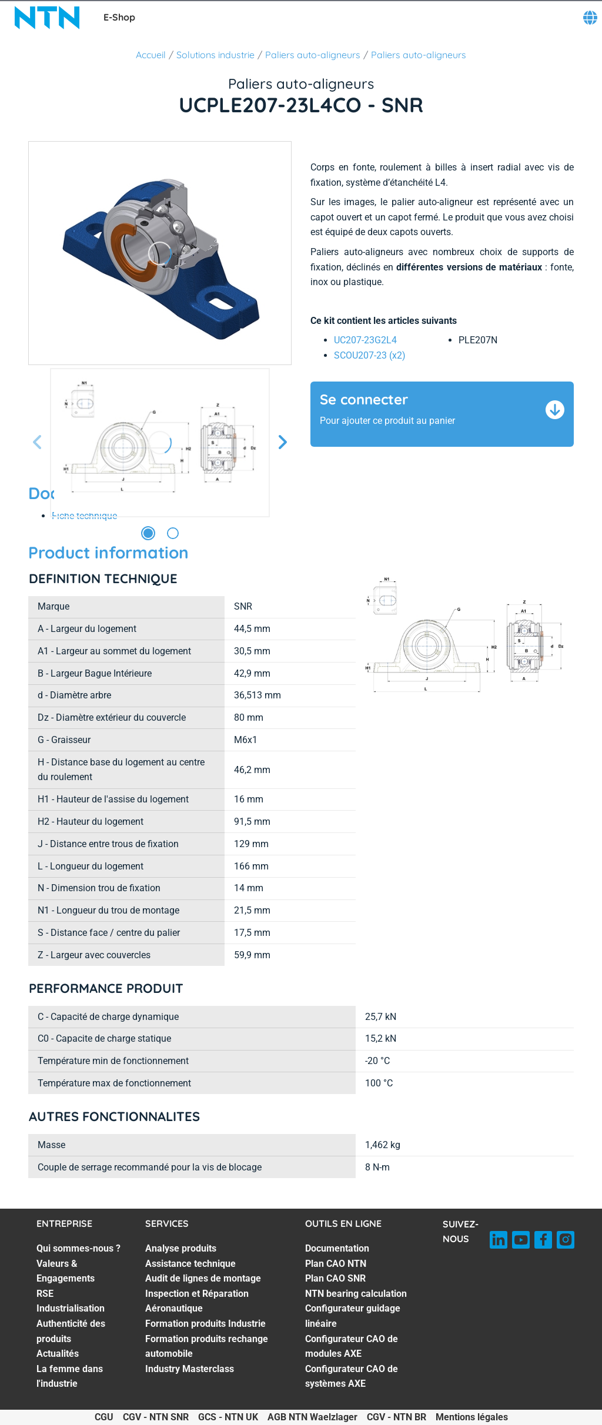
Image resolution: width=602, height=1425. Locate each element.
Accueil (151, 55)
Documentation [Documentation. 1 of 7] (337, 1248)
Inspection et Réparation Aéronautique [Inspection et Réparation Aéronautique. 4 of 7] (197, 1301)
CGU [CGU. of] (104, 1417)
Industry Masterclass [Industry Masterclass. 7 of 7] (189, 1368)
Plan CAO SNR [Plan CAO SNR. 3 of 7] (335, 1278)
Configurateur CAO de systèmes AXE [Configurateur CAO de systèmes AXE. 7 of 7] (351, 1376)
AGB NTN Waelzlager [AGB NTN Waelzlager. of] (312, 1417)
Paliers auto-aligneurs (312, 55)
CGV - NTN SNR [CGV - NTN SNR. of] (156, 1417)
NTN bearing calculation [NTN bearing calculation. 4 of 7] (356, 1293)
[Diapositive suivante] (282, 443)
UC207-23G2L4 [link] (365, 340)
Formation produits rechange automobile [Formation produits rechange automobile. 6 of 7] (206, 1346)
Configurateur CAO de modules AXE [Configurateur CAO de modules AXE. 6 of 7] (351, 1346)
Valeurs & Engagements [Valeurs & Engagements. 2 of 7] (65, 1271)
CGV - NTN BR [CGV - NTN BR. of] (396, 1417)
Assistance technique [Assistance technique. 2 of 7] (190, 1263)
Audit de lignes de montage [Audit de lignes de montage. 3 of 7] (203, 1278)
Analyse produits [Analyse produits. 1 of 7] (180, 1248)
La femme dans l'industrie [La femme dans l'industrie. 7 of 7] (69, 1376)
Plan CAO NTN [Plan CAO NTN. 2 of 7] (335, 1263)
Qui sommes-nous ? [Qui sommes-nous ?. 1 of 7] (78, 1248)
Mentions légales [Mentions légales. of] (472, 1417)
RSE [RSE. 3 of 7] (44, 1293)
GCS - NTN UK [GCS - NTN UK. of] (228, 1417)
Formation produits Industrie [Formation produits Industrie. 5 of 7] (205, 1323)
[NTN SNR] (47, 17)
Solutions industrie (215, 55)
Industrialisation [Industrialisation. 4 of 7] (70, 1308)
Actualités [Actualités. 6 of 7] (57, 1353)
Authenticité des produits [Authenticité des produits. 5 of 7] (70, 1331)
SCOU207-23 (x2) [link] (370, 355)
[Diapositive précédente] (37, 443)
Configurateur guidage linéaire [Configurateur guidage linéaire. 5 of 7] (352, 1316)
